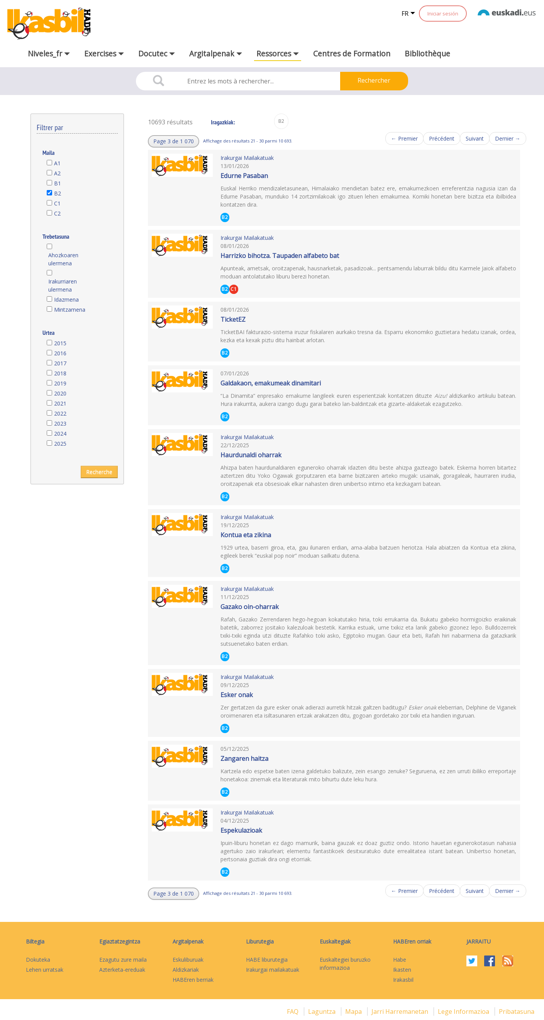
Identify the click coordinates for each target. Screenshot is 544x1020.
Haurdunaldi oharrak (250, 455)
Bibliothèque (427, 53)
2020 (60, 393)
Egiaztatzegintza (119, 941)
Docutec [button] (156, 53)
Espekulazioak (241, 830)
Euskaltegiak (335, 941)
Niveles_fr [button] (49, 53)
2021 (60, 403)
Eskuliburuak (188, 959)
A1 (57, 163)
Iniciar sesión (442, 13)
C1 (57, 203)
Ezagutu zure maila (123, 959)
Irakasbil (403, 979)
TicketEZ (233, 319)
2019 (60, 383)
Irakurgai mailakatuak (272, 969)
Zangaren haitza (244, 758)
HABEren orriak (412, 941)
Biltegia (35, 941)
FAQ (293, 1011)
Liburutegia (260, 941)
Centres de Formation (351, 53)
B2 (57, 193)
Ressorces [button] (277, 53)
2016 (60, 353)
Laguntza (322, 1011)
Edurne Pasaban (244, 175)
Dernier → (507, 138)
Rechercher (374, 80)
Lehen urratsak (44, 969)
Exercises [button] (104, 53)
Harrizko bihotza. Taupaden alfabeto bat (279, 255)
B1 (57, 183)
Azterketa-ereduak (122, 969)
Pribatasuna (516, 1011)
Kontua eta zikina (245, 535)
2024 (60, 433)
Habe (399, 959)
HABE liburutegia (267, 959)
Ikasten (402, 969)
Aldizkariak (186, 969)
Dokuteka (38, 959)
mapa (354, 1011)
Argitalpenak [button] (215, 53)
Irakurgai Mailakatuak (247, 157)
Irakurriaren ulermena (62, 285)
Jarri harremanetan (400, 1011)
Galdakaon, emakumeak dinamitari (270, 383)
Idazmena (66, 299)
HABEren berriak (193, 979)
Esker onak (236, 695)
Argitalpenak (188, 941)
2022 (60, 413)
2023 (60, 423)
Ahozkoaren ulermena (63, 259)
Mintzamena (69, 309)
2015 (60, 343)
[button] (173, 141)
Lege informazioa (464, 1011)
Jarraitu (478, 941)
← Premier (404, 138)
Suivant (475, 138)
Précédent (441, 138)
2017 (60, 363)
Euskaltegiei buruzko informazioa (345, 963)
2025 (60, 443)
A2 (57, 173)
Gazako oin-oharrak (249, 606)
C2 (57, 213)
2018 (60, 373)
